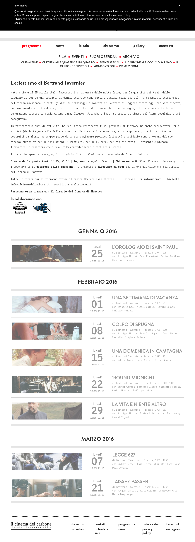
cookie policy (122, 15)
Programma (31, 45)
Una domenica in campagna (147, 351)
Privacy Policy (147, 530)
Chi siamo (111, 45)
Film (62, 56)
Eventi (78, 56)
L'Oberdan (77, 529)
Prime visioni (128, 66)
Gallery (139, 45)
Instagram (173, 529)
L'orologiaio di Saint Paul (145, 247)
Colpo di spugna (133, 324)
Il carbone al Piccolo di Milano (148, 62)
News (60, 45)
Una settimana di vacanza (145, 297)
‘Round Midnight (133, 377)
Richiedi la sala (101, 530)
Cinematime (29, 62)
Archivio (131, 56)
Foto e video (151, 524)
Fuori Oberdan (103, 56)
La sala (84, 45)
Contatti (166, 45)
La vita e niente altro (139, 404)
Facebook (173, 524)
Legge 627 (123, 455)
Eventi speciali (110, 62)
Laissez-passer (130, 481)
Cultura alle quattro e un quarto (68, 62)
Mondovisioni (104, 66)
